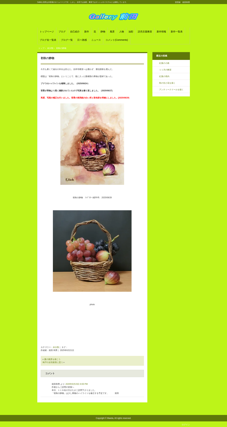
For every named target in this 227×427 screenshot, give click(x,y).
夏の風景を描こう (52, 359)
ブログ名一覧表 (48, 40)
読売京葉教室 (145, 31)
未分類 (56, 347)
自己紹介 (75, 31)
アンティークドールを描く (171, 89)
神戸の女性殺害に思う (53, 362)
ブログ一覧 (67, 40)
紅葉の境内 (164, 76)
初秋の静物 (47, 58)
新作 (86, 31)
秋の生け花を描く (167, 83)
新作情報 (161, 31)
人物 (121, 31)
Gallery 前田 (113, 16)
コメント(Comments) (116, 40)
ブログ (62, 31)
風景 (112, 31)
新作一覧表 (177, 31)
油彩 (131, 31)
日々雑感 (82, 40)
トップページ (47, 31)
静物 (103, 31)
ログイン (186, 424)
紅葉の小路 (164, 63)
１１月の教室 (165, 70)
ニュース (96, 40)
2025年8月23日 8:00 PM (77, 384)
